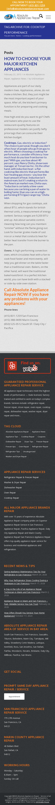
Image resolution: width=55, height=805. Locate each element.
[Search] (39, 17)
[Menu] (47, 17)
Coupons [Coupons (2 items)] (41, 436)
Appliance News (18, 78)
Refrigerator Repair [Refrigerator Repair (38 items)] (40, 446)
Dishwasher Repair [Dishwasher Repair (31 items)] (13, 441)
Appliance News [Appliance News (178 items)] (38, 431)
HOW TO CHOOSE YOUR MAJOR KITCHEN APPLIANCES (27, 64)
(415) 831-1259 (36, 5)
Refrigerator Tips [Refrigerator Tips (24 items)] (13, 451)
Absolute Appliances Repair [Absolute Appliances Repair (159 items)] (17, 431)
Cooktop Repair (11, 497)
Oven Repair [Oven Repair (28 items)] (24, 446)
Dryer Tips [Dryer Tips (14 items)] (28, 441)
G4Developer (38, 78)
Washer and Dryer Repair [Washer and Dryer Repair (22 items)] (16, 456)
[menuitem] (39, 17)
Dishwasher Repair (13, 487)
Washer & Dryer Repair (15, 482)
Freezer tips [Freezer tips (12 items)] (11, 446)
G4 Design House (42, 802)
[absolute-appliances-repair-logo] (23, 17)
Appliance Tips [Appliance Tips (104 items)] (12, 436)
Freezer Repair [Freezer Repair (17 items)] (42, 441)
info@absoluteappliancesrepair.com (28, 8)
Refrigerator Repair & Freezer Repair (21, 477)
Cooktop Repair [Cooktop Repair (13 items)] (27, 436)
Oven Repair (10, 492)
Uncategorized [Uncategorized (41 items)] (29, 451)
